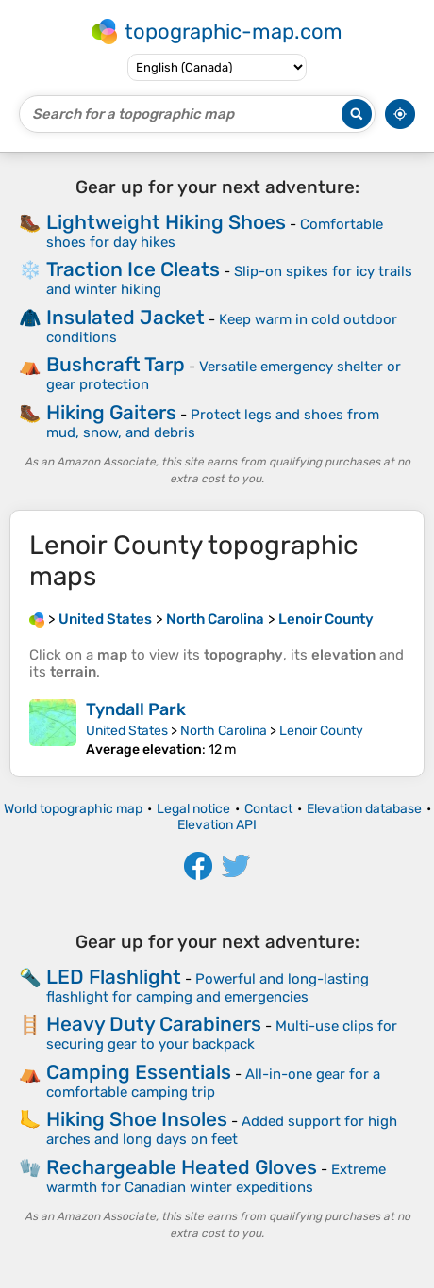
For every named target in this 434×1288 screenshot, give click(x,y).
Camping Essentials (138, 1072)
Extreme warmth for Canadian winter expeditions (216, 1178)
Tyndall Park (136, 709)
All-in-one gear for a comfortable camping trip (213, 1083)
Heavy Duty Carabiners (153, 1023)
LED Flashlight (113, 976)
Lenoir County (321, 731)
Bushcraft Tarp (115, 364)
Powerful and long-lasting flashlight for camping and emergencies (207, 987)
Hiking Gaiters (111, 412)
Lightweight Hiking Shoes (166, 222)
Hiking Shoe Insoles (136, 1119)
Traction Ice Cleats (133, 269)
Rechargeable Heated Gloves (181, 1167)
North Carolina (223, 731)
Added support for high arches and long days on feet (221, 1130)
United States (127, 731)
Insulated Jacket (125, 317)
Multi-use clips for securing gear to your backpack (221, 1035)
